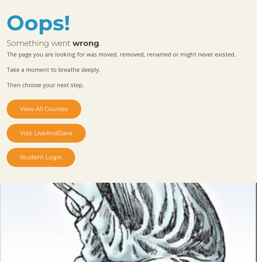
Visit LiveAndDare (46, 133)
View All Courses (44, 109)
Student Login (41, 157)
